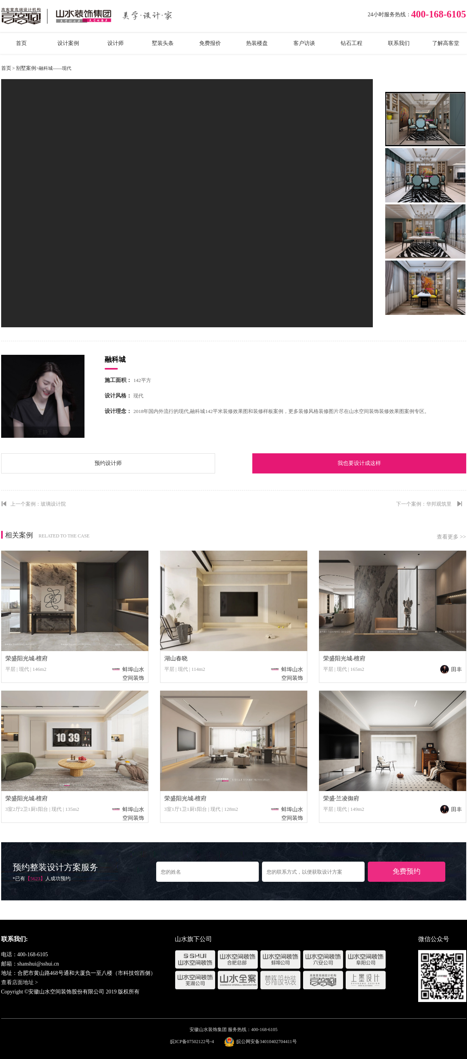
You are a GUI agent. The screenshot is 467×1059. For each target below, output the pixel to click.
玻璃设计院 (53, 504)
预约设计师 (108, 463)
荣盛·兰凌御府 (341, 798)
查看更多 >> (451, 537)
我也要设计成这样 (359, 463)
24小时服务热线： (389, 14)
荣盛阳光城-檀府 (26, 658)
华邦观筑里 (438, 504)
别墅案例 (26, 68)
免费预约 (406, 871)
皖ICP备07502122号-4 (192, 1041)
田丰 (451, 669)
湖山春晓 (176, 658)
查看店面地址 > (19, 982)
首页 (6, 68)
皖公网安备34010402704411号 (266, 1041)
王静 (42, 432)
